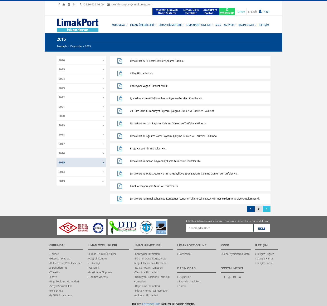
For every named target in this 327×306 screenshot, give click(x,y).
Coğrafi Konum (97, 258)
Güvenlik (93, 267)
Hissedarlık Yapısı (59, 258)
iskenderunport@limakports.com (129, 4)
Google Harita (264, 258)
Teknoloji (94, 263)
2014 (81, 172)
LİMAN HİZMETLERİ (171, 25)
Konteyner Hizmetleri (147, 254)
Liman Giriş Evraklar (191, 11)
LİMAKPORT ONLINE (199, 25)
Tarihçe (54, 254)
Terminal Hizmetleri (146, 272)
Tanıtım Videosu (98, 277)
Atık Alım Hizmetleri (146, 295)
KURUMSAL (119, 25)
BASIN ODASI (247, 25)
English (252, 11)
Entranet (148, 304)
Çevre (53, 277)
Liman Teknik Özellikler (102, 254)
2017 (81, 144)
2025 (81, 69)
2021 (81, 107)
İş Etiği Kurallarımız (60, 295)
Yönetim (54, 272)
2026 (81, 60)
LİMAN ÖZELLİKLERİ (143, 25)
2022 (81, 97)
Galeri (181, 286)
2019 (81, 125)
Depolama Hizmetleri (147, 286)
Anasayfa (62, 46)
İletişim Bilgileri (264, 254)
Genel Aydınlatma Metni (235, 254)
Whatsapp (227, 11)
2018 (81, 134)
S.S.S (218, 25)
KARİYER (230, 25)
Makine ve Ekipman (100, 272)
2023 (81, 88)
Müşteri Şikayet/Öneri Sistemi (167, 11)
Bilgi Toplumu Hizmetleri (64, 281)
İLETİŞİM (264, 25)
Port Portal (184, 254)
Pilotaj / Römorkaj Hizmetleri (151, 290)
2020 (81, 116)
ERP (157, 304)
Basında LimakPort (189, 281)
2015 (81, 162)
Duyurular (183, 277)
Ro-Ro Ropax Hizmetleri (148, 267)
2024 (81, 79)
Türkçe (240, 11)
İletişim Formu (264, 263)
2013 (81, 181)
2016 (81, 153)
